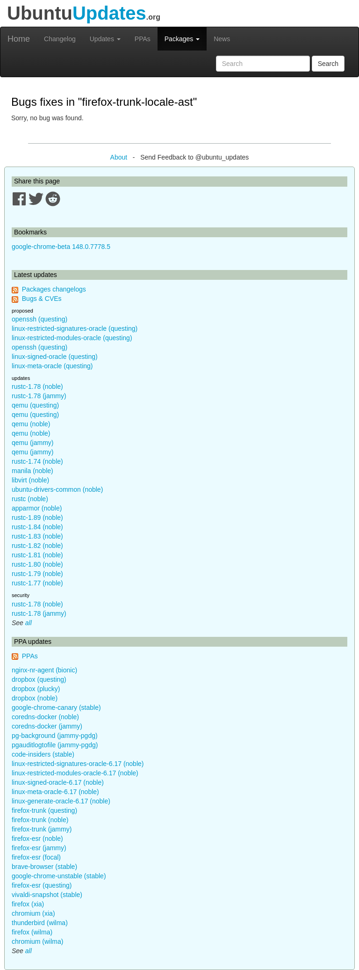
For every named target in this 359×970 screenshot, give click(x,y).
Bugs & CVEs (42, 298)
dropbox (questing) (39, 679)
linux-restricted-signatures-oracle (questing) (74, 328)
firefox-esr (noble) (37, 838)
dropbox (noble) (34, 698)
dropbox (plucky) (36, 689)
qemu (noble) (31, 424)
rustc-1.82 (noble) (37, 545)
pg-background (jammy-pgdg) (55, 735)
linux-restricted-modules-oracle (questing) (72, 338)
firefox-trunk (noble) (40, 820)
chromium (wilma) (37, 941)
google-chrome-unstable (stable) (59, 876)
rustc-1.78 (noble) (37, 386)
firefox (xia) (28, 904)
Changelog (60, 39)
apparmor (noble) (37, 508)
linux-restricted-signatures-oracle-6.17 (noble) (78, 763)
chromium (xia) (33, 913)
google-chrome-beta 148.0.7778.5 (61, 246)
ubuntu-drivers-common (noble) (57, 489)
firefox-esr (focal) (36, 857)
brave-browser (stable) (44, 866)
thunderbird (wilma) (40, 922)
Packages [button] (182, 39)
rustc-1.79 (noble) (37, 573)
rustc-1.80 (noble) (37, 564)
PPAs (143, 39)
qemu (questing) (35, 405)
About (119, 157)
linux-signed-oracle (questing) (55, 356)
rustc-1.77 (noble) (37, 583)
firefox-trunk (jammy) (42, 829)
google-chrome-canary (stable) (56, 707)
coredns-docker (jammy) (47, 726)
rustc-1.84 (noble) (37, 527)
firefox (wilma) (32, 932)
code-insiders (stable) (43, 754)
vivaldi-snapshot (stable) (47, 894)
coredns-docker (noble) (45, 717)
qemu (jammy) (32, 442)
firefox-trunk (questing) (44, 810)
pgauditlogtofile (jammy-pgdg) (55, 745)
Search (328, 63)
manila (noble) (32, 470)
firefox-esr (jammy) (39, 848)
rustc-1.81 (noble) (37, 555)
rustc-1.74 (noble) (37, 461)
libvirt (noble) (30, 480)
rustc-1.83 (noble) (37, 536)
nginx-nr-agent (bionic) (44, 670)
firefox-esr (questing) (42, 885)
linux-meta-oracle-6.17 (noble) (55, 791)
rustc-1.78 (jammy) (39, 396)
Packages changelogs (54, 289)
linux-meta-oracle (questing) (52, 366)
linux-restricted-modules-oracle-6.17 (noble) (75, 773)
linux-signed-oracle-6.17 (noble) (58, 782)
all (28, 623)
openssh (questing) (39, 319)
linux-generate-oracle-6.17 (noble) (61, 801)
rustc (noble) (30, 499)
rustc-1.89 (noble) (37, 517)
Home (18, 39)
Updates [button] (105, 39)
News (222, 39)
